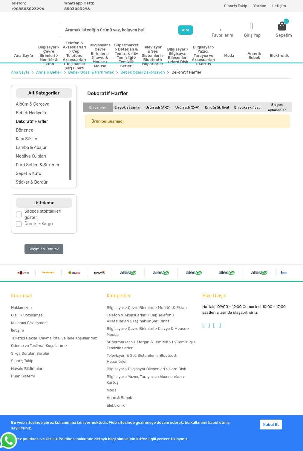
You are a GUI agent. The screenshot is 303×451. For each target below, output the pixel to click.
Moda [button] (229, 55)
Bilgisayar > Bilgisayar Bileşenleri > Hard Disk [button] (178, 55)
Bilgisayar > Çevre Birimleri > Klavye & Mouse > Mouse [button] (100, 55)
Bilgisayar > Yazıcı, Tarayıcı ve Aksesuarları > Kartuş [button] (203, 55)
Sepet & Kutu (28, 173)
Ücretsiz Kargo (39, 223)
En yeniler (97, 107)
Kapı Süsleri (27, 138)
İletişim (279, 6)
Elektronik (116, 405)
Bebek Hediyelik (31, 112)
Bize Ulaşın (214, 295)
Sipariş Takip (235, 6)
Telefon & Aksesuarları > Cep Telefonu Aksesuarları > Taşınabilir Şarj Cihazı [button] (74, 55)
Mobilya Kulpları (31, 156)
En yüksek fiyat (247, 107)
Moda (112, 390)
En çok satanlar (127, 107)
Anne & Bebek (119, 397)
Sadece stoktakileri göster (43, 214)
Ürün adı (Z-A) (187, 107)
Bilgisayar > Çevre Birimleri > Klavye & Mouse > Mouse (148, 331)
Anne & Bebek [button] (254, 55)
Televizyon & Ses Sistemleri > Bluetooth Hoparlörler (142, 358)
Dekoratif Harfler (32, 121)
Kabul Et (271, 424)
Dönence (24, 130)
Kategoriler (119, 295)
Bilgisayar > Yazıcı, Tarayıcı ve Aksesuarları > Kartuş (146, 379)
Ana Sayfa (23, 55)
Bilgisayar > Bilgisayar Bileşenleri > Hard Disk (146, 369)
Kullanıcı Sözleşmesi (29, 323)
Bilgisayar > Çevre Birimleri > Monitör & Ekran (147, 307)
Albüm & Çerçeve (32, 104)
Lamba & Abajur (31, 147)
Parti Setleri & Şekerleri (38, 164)
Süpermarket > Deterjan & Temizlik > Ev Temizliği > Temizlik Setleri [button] (126, 55)
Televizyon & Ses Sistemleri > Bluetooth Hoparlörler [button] (152, 55)
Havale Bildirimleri (27, 368)
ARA (185, 30)
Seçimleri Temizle (43, 249)
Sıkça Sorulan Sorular (30, 353)
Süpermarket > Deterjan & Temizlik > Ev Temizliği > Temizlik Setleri (151, 345)
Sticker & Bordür (32, 182)
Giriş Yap (252, 35)
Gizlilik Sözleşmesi (27, 315)
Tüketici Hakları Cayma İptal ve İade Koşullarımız (54, 338)
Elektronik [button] (279, 55)
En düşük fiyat (217, 107)
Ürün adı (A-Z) (158, 107)
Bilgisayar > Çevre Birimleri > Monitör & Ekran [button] (48, 55)
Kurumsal (21, 295)
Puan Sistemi (23, 376)
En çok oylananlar (277, 107)
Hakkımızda (21, 307)
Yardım (259, 6)
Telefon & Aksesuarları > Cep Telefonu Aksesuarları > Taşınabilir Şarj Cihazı (140, 318)
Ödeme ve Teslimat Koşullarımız (39, 345)
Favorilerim (222, 35)
